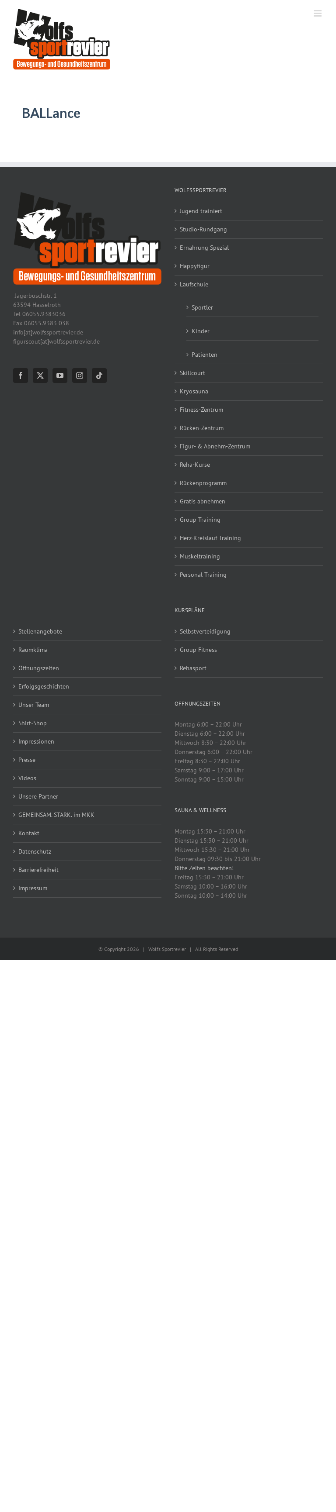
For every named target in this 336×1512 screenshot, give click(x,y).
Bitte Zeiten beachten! (204, 868)
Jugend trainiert (201, 211)
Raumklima (33, 650)
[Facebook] (20, 375)
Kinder (201, 331)
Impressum (32, 888)
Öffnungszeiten (38, 668)
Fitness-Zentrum (201, 409)
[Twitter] (40, 375)
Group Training (200, 520)
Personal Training (203, 575)
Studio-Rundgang (203, 229)
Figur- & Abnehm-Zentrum (215, 446)
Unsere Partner (38, 796)
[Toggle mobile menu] (318, 13)
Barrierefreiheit (38, 870)
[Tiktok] (99, 375)
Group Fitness (198, 650)
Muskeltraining (200, 556)
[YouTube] (59, 375)
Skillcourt (192, 373)
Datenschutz (34, 851)
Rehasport (193, 668)
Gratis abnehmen (202, 501)
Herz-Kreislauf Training (210, 538)
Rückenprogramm (203, 483)
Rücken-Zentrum (202, 428)
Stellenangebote (40, 631)
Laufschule (194, 284)
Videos (27, 778)
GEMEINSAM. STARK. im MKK (56, 815)
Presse (26, 760)
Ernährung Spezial (204, 247)
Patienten (204, 354)
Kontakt (28, 833)
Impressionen (36, 741)
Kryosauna (194, 391)
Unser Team (33, 705)
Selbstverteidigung (205, 631)
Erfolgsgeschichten (43, 686)
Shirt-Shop (32, 723)
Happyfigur (195, 266)
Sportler (202, 307)
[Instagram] (79, 375)
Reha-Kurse (195, 464)
